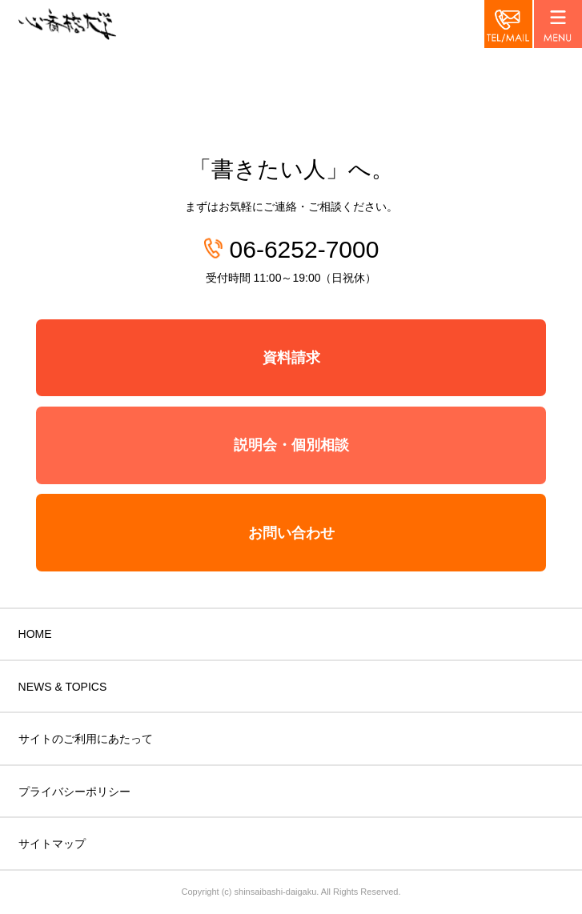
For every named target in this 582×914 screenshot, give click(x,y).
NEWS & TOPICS (62, 686)
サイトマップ (52, 843)
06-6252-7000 (304, 249)
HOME (35, 633)
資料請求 (291, 358)
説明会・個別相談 (291, 445)
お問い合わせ (291, 533)
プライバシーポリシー (74, 791)
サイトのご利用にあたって (85, 738)
